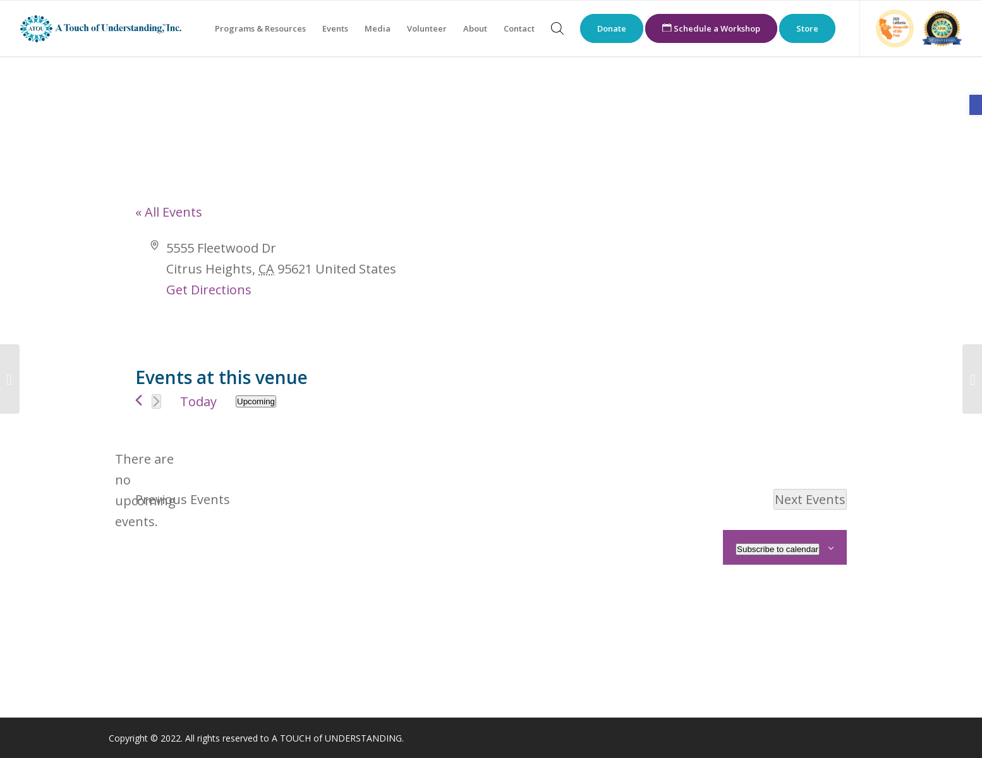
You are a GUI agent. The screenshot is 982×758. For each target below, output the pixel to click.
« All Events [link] (168, 211)
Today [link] (198, 401)
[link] (975, 105)
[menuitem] (260, 28)
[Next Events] (156, 401)
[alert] (145, 490)
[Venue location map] (668, 285)
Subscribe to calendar (777, 549)
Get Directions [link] (209, 289)
